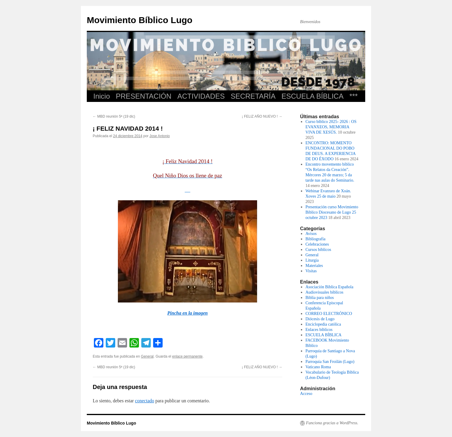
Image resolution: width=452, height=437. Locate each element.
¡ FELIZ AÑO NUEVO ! (262, 116)
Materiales (314, 265)
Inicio (101, 96)
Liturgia (312, 260)
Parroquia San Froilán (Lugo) (329, 361)
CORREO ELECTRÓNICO (328, 313)
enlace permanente (187, 356)
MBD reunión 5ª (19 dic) (114, 116)
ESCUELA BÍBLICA (312, 96)
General (147, 356)
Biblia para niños (319, 297)
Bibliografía (315, 239)
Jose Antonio (160, 136)
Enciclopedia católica (323, 324)
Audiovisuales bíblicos (324, 292)
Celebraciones (317, 244)
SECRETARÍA (253, 96)
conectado (144, 400)
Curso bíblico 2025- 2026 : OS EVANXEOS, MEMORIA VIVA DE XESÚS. (330, 127)
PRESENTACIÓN (143, 96)
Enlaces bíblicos (318, 329)
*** (354, 96)
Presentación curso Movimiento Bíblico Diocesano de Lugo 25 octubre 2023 (331, 212)
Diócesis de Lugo (319, 319)
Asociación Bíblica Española (329, 287)
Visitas (311, 271)
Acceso (306, 393)
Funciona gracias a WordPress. (332, 423)
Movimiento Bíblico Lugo (140, 20)
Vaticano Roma (318, 367)
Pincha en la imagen (187, 313)
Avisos (311, 233)
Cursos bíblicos (318, 249)
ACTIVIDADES (201, 96)
